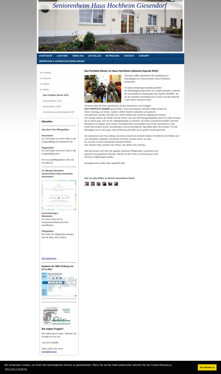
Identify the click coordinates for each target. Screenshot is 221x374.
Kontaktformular (49, 351)
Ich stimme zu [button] (207, 367)
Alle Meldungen (49, 258)
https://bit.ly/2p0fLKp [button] (16, 369)
